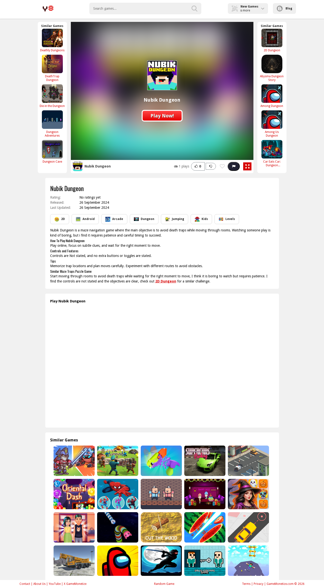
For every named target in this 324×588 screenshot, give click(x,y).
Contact (24, 584)
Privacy (258, 584)
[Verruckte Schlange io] (117, 527)
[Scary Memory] (247, 494)
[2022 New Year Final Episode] (204, 494)
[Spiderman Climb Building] (117, 494)
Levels (227, 219)
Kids (201, 219)
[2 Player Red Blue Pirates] (160, 494)
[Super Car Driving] (204, 460)
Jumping (174, 219)
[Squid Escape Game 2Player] (204, 560)
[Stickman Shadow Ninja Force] (160, 560)
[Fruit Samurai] (204, 527)
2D (59, 219)
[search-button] (194, 8)
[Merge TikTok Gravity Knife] (160, 460)
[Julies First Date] (73, 527)
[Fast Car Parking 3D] (247, 460)
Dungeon (144, 219)
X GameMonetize (75, 584)
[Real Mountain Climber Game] (247, 560)
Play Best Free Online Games (48, 8)
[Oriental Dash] (73, 494)
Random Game (164, 584)
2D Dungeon (165, 281)
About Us (39, 584)
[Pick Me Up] (247, 527)
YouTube (55, 584)
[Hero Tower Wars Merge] (73, 460)
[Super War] (117, 460)
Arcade (114, 219)
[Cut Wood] (160, 527)
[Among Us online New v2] (117, 560)
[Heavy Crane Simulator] (73, 560)
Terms (246, 584)
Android (85, 219)
